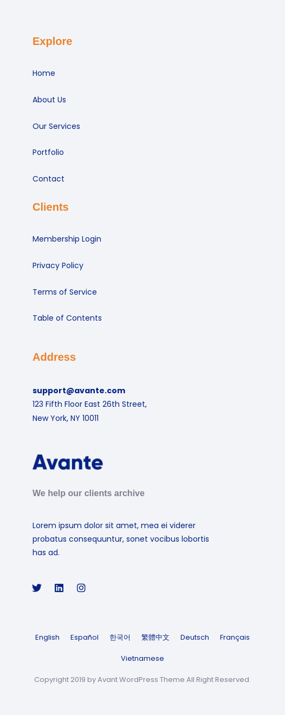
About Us (49, 99)
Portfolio (48, 152)
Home (44, 73)
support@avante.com (79, 390)
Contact (48, 178)
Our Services (56, 126)
